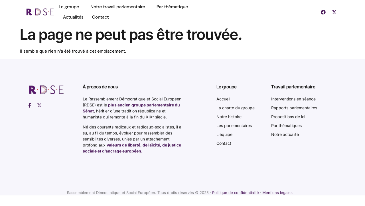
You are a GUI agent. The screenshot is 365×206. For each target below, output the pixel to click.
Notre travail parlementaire (119, 7)
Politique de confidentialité (235, 192)
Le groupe (70, 7)
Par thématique (172, 7)
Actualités (73, 17)
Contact (100, 17)
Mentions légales (277, 192)
